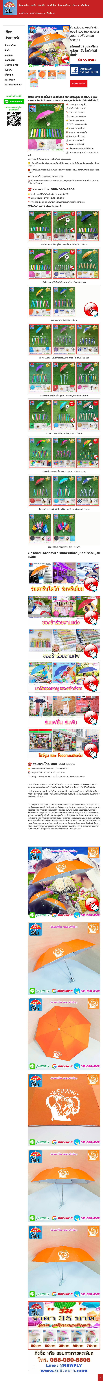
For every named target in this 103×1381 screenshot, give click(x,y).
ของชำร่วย (23, 13)
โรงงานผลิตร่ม (64, 5)
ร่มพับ (33, 5)
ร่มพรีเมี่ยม (51, 5)
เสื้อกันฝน (85, 5)
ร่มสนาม (75, 5)
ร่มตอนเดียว (24, 5)
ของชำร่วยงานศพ (37, 13)
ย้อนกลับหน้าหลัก (78, 83)
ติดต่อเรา (51, 13)
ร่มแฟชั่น (41, 5)
